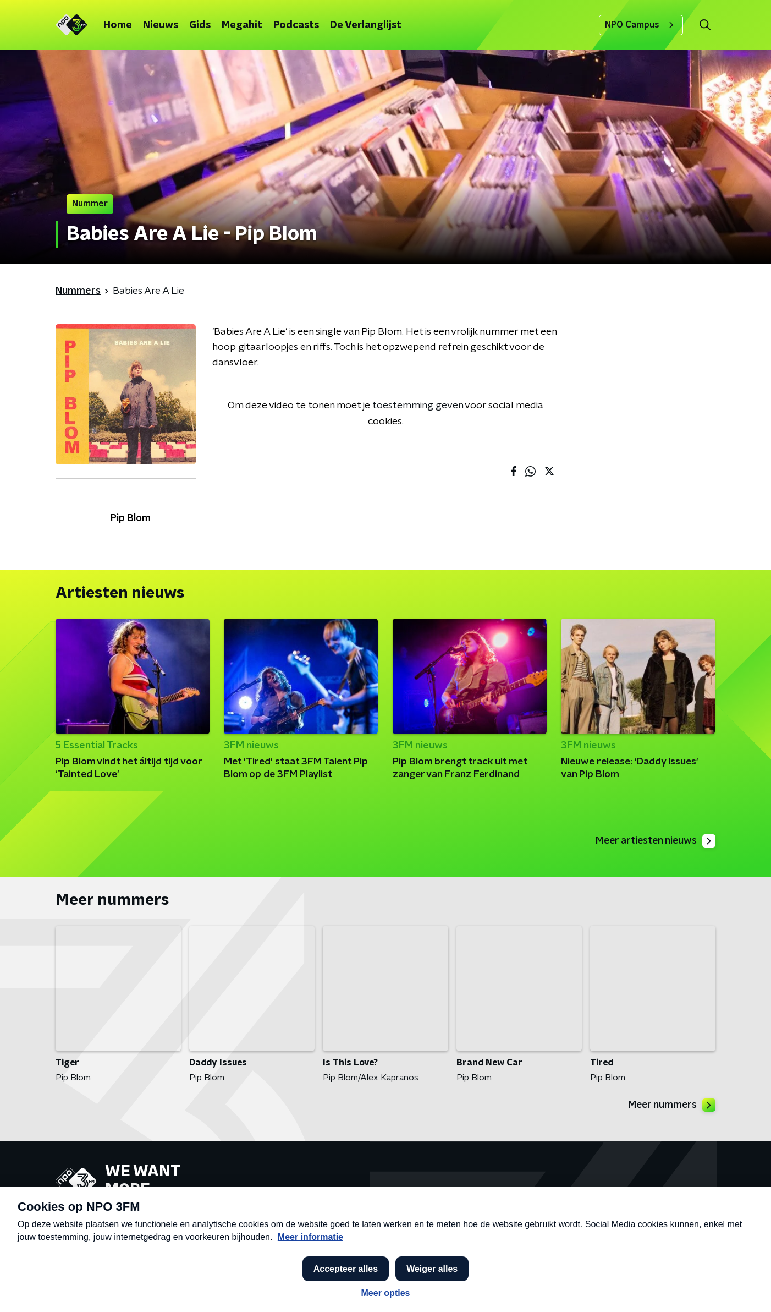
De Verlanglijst (365, 25)
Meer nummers (670, 1105)
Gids (200, 25)
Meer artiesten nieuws (654, 841)
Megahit (242, 25)
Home (117, 25)
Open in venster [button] (721, 1288)
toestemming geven (417, 406)
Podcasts (296, 25)
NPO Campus (641, 24)
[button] (345, 1288)
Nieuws (160, 25)
